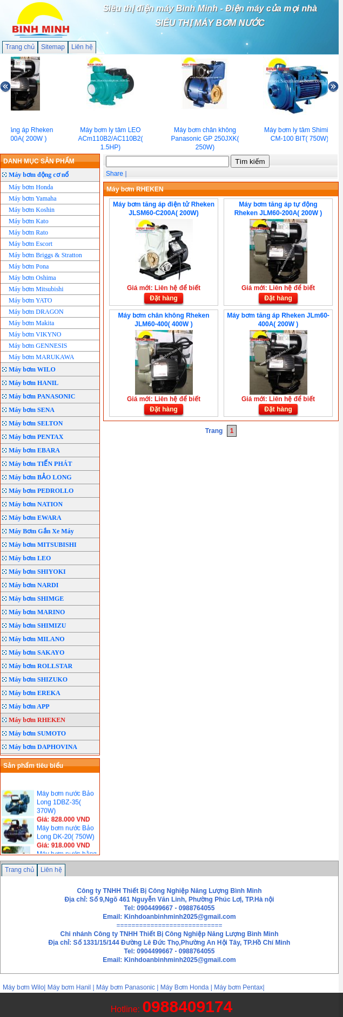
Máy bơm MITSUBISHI (43, 544)
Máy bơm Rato (28, 232)
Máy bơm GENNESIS (38, 345)
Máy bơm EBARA (34, 450)
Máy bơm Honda (31, 187)
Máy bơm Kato (29, 221)
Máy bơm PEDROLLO (41, 490)
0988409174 (187, 1006)
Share (114, 173)
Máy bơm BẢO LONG (40, 477)
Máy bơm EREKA (34, 693)
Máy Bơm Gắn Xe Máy (41, 531)
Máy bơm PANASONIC (42, 396)
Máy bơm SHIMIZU (37, 625)
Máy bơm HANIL (33, 383)
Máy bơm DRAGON (36, 311)
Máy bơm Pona (29, 266)
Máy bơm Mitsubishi (36, 289)
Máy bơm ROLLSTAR (40, 666)
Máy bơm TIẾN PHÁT (40, 464)
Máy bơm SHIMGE (36, 598)
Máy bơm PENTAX (36, 437)
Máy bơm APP (29, 706)
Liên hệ (82, 47)
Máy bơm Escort (30, 244)
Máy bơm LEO (30, 558)
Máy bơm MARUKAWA (41, 357)
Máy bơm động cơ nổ (39, 174)
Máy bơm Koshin (32, 210)
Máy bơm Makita (31, 323)
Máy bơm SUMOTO (37, 733)
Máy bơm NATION (36, 504)
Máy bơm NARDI (33, 585)
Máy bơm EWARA (35, 517)
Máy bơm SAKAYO (36, 652)
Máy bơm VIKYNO (35, 334)
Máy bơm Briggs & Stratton (45, 255)
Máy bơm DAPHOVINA (43, 747)
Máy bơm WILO (32, 369)
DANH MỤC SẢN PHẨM (39, 161)
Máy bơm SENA (32, 410)
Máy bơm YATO (30, 300)
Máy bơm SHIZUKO (38, 679)
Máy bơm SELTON (36, 423)
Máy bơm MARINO (37, 612)
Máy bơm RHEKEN (37, 720)
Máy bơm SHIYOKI (37, 571)
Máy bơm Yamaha (33, 198)
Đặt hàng (164, 298)
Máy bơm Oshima (32, 277)
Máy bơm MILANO (37, 639)
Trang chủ (20, 47)
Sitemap (53, 47)
